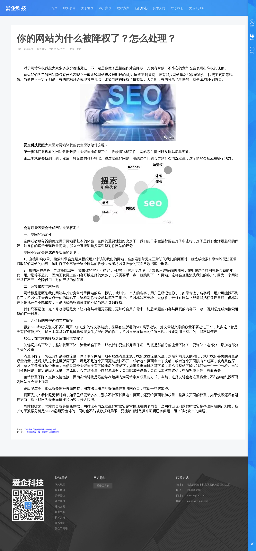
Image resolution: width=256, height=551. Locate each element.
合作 (252, 23)
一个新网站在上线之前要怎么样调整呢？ (42, 432)
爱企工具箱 (197, 8)
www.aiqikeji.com (196, 531)
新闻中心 (141, 8)
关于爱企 (87, 8)
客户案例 (105, 8)
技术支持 (159, 8)
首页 (54, 8)
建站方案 (123, 8)
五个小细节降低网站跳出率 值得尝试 (40, 429)
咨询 (252, 36)
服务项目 (69, 8)
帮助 (252, 50)
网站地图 (60, 520)
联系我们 (177, 8)
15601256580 (194, 525)
